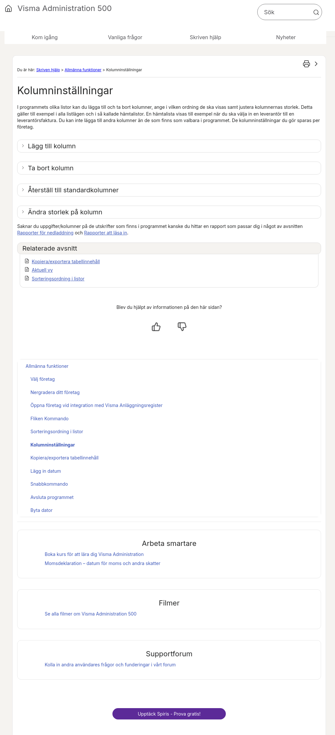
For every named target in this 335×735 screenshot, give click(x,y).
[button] (316, 12)
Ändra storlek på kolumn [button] (65, 212)
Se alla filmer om (90, 613)
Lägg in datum (45, 471)
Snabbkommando (49, 484)
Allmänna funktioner (82, 69)
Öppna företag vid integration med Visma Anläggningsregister (96, 405)
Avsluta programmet (52, 497)
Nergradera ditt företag (55, 392)
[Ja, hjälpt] (156, 326)
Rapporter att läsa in (105, 232)
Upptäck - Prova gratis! (169, 714)
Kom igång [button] (45, 37)
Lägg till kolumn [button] (52, 146)
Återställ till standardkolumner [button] (73, 190)
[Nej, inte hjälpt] (182, 326)
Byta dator (41, 510)
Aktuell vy (42, 270)
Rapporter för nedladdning (45, 232)
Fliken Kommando (49, 418)
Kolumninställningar (52, 444)
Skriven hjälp (48, 69)
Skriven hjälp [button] (205, 37)
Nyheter (285, 37)
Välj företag (42, 379)
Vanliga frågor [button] (125, 37)
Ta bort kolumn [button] (51, 168)
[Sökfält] (289, 12)
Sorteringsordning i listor (58, 278)
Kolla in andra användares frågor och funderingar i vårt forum (110, 664)
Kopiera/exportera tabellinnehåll (66, 261)
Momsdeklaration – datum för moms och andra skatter (102, 563)
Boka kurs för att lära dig (94, 554)
